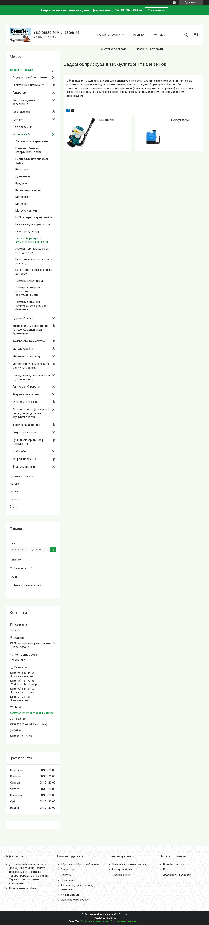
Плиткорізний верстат (26, 386)
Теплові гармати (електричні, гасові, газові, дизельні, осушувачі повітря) (31, 413)
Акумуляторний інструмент (30, 77)
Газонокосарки (22, 111)
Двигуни (18, 119)
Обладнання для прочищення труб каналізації (32, 377)
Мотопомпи (22, 196)
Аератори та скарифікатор (32, 141)
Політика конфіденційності (125, 921)
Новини (14, 499)
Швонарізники (121, 874)
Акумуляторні (180, 120)
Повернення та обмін (149, 48)
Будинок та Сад (22, 134)
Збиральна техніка (24, 459)
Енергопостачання (24, 466)
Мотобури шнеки (26, 210)
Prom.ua (123, 914)
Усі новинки (156, 10)
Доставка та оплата (114, 48)
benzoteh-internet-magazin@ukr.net (32, 712)
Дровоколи (22, 176)
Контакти (160, 34)
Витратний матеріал (25, 432)
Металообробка (23, 348)
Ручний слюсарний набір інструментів (28, 441)
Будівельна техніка (25, 401)
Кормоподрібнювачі (28, 190)
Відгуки (14, 483)
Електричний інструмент (28, 84)
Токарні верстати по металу (129, 864)
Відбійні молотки (173, 864)
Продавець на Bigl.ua (104, 918)
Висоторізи (22, 169)
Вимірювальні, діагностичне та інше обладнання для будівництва (30, 329)
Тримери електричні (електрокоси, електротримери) (28, 291)
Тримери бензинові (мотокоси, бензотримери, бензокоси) (32, 305)
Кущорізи (21, 183)
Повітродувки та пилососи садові (32, 160)
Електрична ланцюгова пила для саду (33, 261)
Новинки (138, 34)
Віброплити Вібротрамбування (80, 864)
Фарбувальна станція (26, 424)
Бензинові (106, 120)
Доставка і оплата (21, 476)
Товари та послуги (108, 34)
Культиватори (70, 894)
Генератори (20, 92)
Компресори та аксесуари (29, 340)
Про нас (14, 491)
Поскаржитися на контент (95, 921)
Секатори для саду (27, 231)
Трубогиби (19, 451)
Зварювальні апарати (177, 874)
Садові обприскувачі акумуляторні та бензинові (32, 240)
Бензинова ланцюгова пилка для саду (33, 271)
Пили (166, 869)
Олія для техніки (23, 126)
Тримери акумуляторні (29, 280)
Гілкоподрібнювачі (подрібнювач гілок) (28, 150)
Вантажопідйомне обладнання (24, 102)
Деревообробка (23, 318)
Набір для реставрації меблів (34, 217)
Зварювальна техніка (26, 394)
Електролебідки (122, 869)
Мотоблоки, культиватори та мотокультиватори (31, 365)
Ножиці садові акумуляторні (33, 224)
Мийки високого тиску (26, 356)
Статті (14, 506)
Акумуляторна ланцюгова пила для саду (32, 250)
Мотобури (21, 203)
